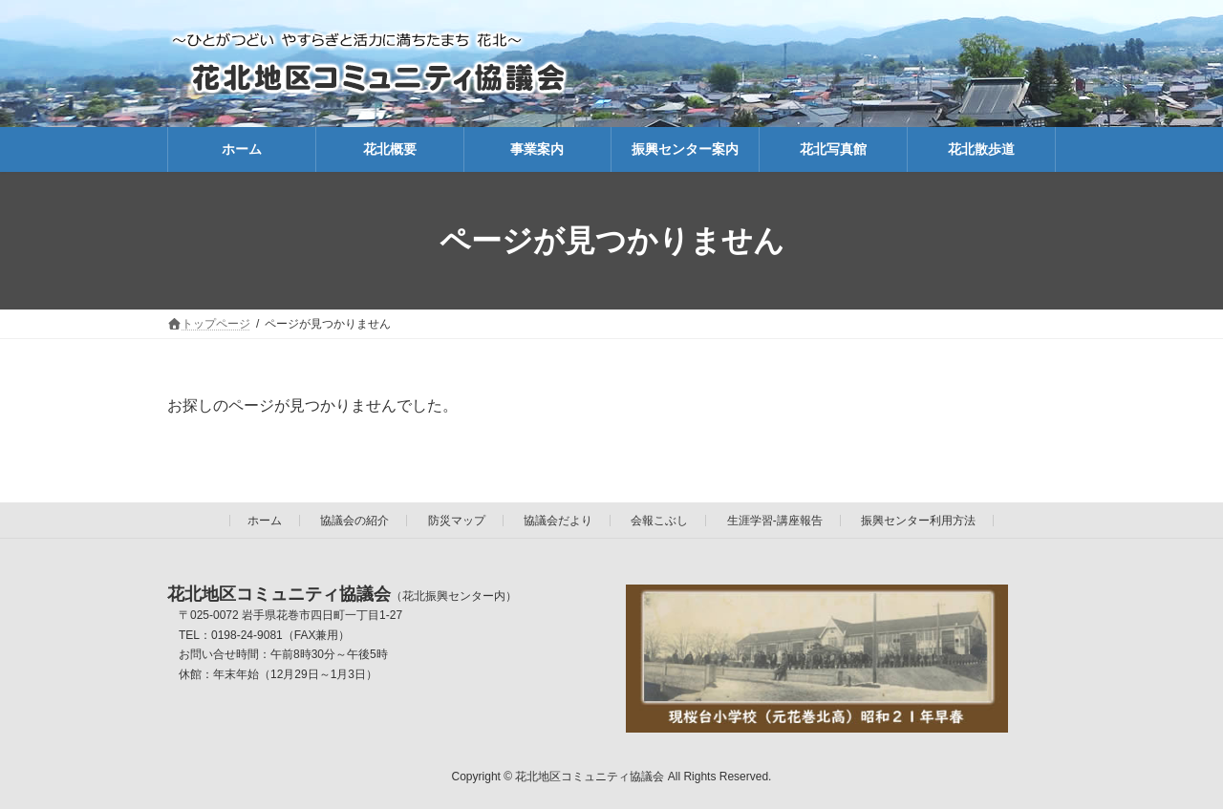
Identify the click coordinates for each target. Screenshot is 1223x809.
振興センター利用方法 (918, 520)
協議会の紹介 (354, 520)
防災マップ (456, 520)
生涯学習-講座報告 (775, 520)
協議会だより (558, 520)
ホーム (264, 520)
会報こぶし (659, 520)
